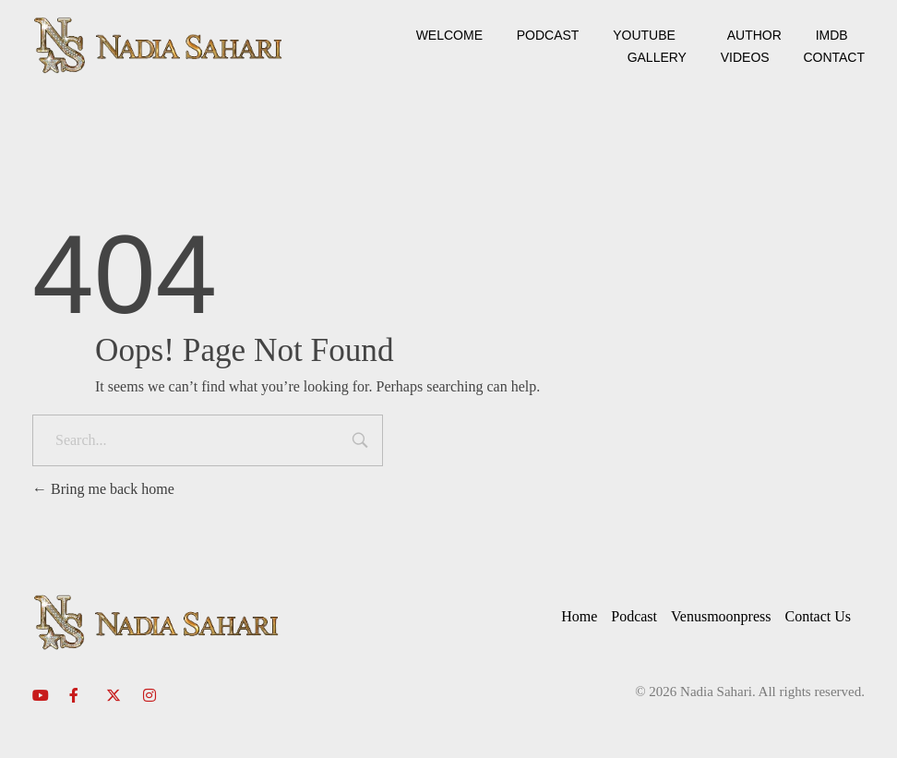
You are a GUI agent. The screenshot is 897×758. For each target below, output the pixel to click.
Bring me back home (103, 489)
